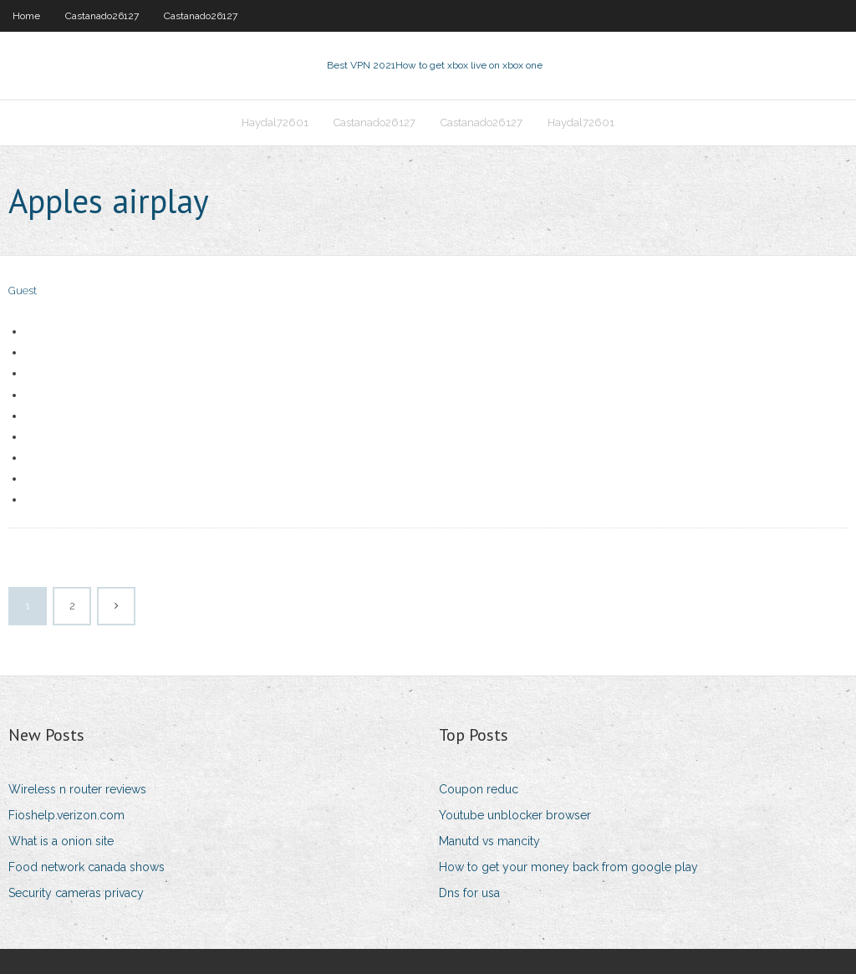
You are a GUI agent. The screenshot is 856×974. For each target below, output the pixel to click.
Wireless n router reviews (77, 789)
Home (26, 16)
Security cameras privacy (76, 893)
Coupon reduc (478, 789)
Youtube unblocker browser (515, 815)
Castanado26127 (102, 16)
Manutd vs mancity (489, 841)
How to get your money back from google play (568, 867)
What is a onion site (61, 841)
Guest (22, 290)
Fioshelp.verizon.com (66, 815)
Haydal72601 (275, 122)
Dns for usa (469, 893)
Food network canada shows (86, 867)
